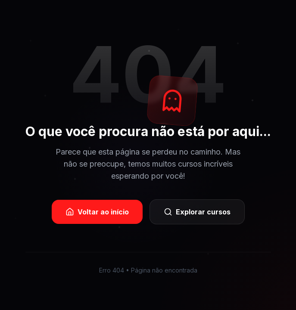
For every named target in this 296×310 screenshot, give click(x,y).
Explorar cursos (197, 212)
